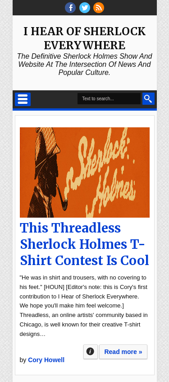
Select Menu (23, 99)
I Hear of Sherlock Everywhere (84, 38)
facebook (70, 7)
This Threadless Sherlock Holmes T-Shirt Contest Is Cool (84, 244)
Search (148, 99)
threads (84, 7)
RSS (98, 7)
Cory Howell (46, 359)
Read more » (123, 351)
